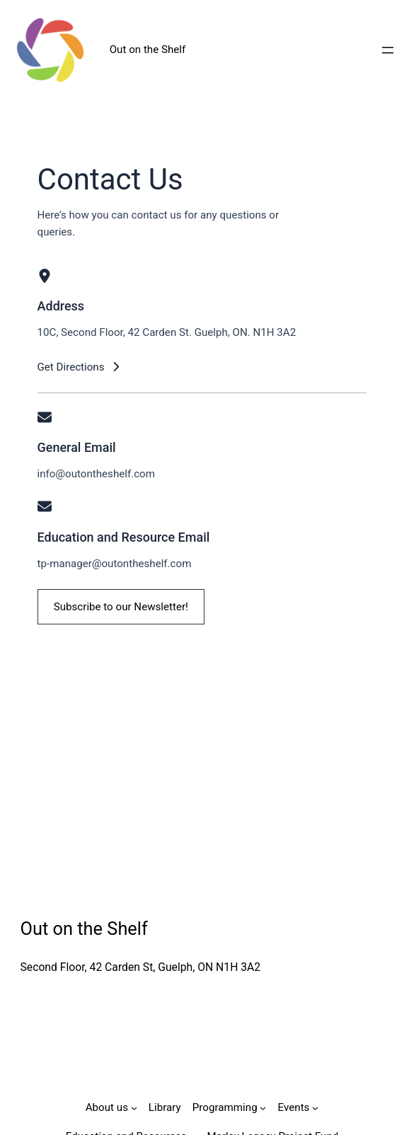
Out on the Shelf (148, 49)
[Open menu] (387, 50)
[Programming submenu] (263, 1108)
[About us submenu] (134, 1108)
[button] (79, 367)
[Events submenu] (315, 1108)
